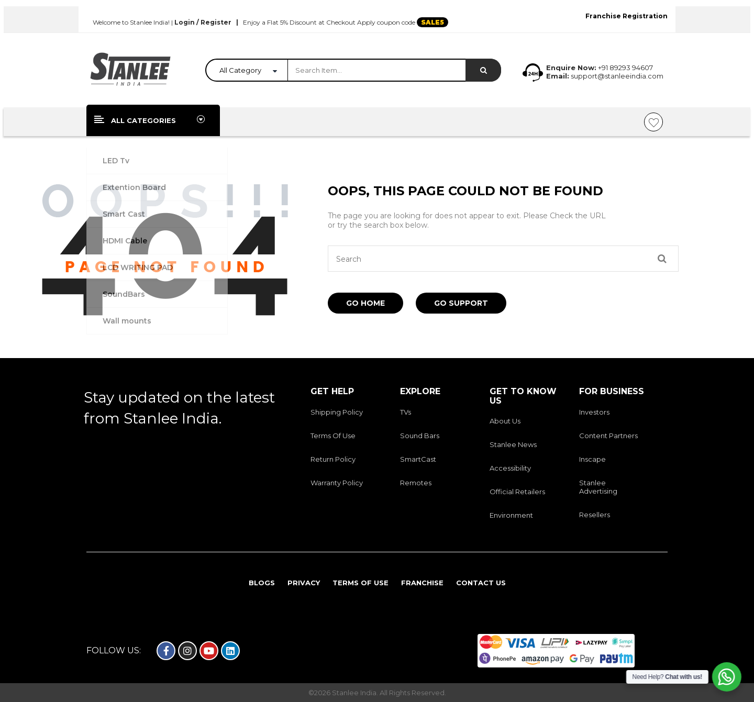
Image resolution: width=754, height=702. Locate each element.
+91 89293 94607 (625, 67)
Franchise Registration (626, 16)
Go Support (461, 303)
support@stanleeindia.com (616, 76)
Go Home (365, 303)
